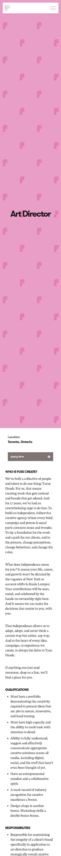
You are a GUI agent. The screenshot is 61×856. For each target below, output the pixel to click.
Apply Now (17, 456)
